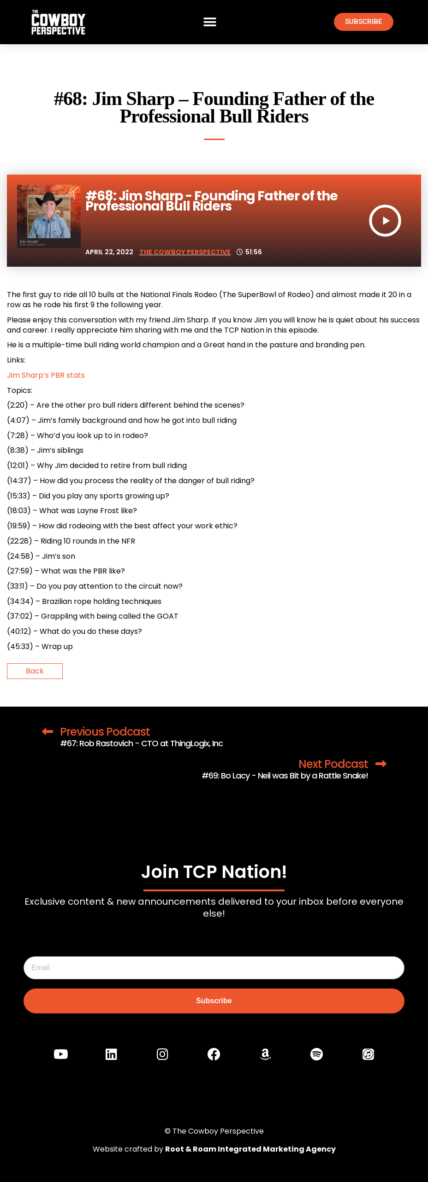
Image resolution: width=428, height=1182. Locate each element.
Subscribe (214, 1001)
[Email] (214, 967)
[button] (210, 22)
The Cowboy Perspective (185, 252)
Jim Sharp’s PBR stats (46, 375)
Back (35, 671)
